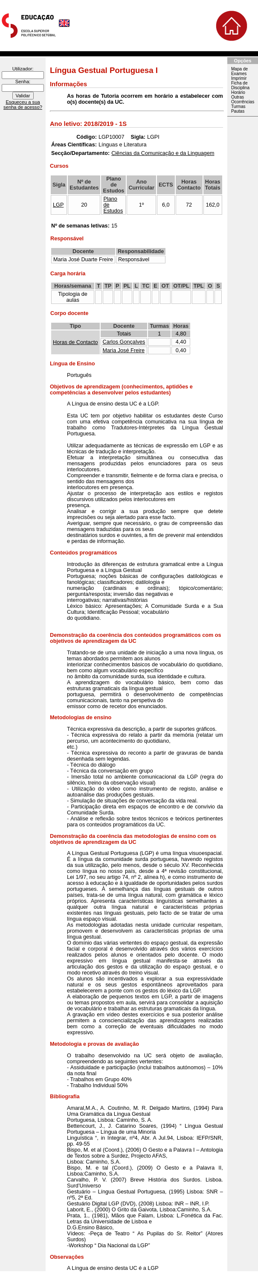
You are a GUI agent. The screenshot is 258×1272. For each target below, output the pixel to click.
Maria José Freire (124, 350)
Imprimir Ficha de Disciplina (240, 83)
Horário (238, 92)
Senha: (22, 81)
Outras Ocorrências (242, 99)
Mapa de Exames (239, 71)
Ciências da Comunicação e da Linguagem (162, 153)
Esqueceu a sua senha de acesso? (22, 104)
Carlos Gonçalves (124, 342)
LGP (58, 205)
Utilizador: (23, 68)
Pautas (237, 111)
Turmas (238, 106)
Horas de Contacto (75, 342)
